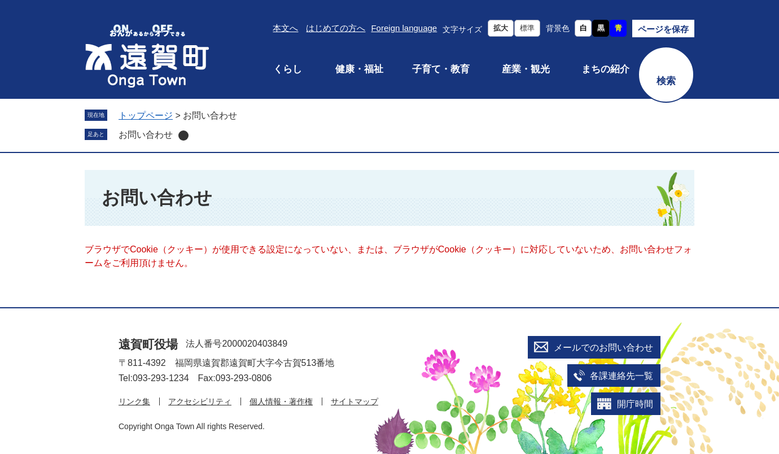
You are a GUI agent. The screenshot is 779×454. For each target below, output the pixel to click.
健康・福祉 (359, 69)
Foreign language (404, 28)
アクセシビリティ (199, 401)
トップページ (146, 115)
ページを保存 (663, 29)
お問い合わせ (146, 134)
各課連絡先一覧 (621, 376)
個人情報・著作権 (281, 401)
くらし (287, 69)
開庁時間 (635, 404)
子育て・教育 (441, 69)
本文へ (285, 28)
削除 (183, 135)
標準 (527, 28)
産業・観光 (526, 69)
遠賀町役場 (148, 344)
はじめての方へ (335, 28)
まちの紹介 (605, 69)
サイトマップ (354, 401)
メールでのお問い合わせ (603, 347)
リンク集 (134, 401)
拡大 (500, 28)
